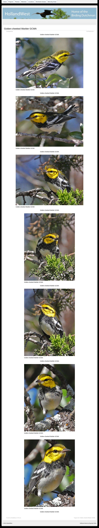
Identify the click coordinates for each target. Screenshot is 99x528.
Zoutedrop (13, 517)
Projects (10, 2)
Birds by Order (52, 2)
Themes (17, 2)
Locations (31, 2)
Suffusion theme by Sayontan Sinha (88, 523)
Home (5, 2)
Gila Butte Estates (41, 2)
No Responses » (90, 31)
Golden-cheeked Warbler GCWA (20, 28)
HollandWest (9, 523)
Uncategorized (9, 31)
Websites (24, 2)
